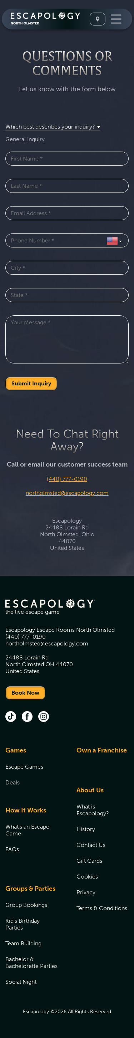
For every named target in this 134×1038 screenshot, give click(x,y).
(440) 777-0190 (67, 479)
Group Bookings (26, 905)
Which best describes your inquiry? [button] (50, 126)
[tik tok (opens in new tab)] (10, 717)
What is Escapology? (92, 810)
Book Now (25, 692)
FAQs (12, 849)
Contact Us (90, 845)
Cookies (87, 876)
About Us (90, 790)
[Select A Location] (97, 19)
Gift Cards (89, 860)
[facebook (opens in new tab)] (27, 717)
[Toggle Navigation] (116, 19)
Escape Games (24, 766)
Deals (12, 782)
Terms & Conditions (101, 908)
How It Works (25, 810)
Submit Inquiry (31, 383)
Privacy (85, 892)
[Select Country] (114, 240)
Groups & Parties (30, 889)
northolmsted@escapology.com (67, 493)
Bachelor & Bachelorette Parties (31, 962)
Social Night (20, 981)
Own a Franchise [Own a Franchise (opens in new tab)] (101, 750)
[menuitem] (32, 770)
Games (15, 750)
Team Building (23, 943)
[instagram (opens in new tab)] (43, 717)
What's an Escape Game (27, 830)
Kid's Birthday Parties (22, 924)
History (85, 829)
